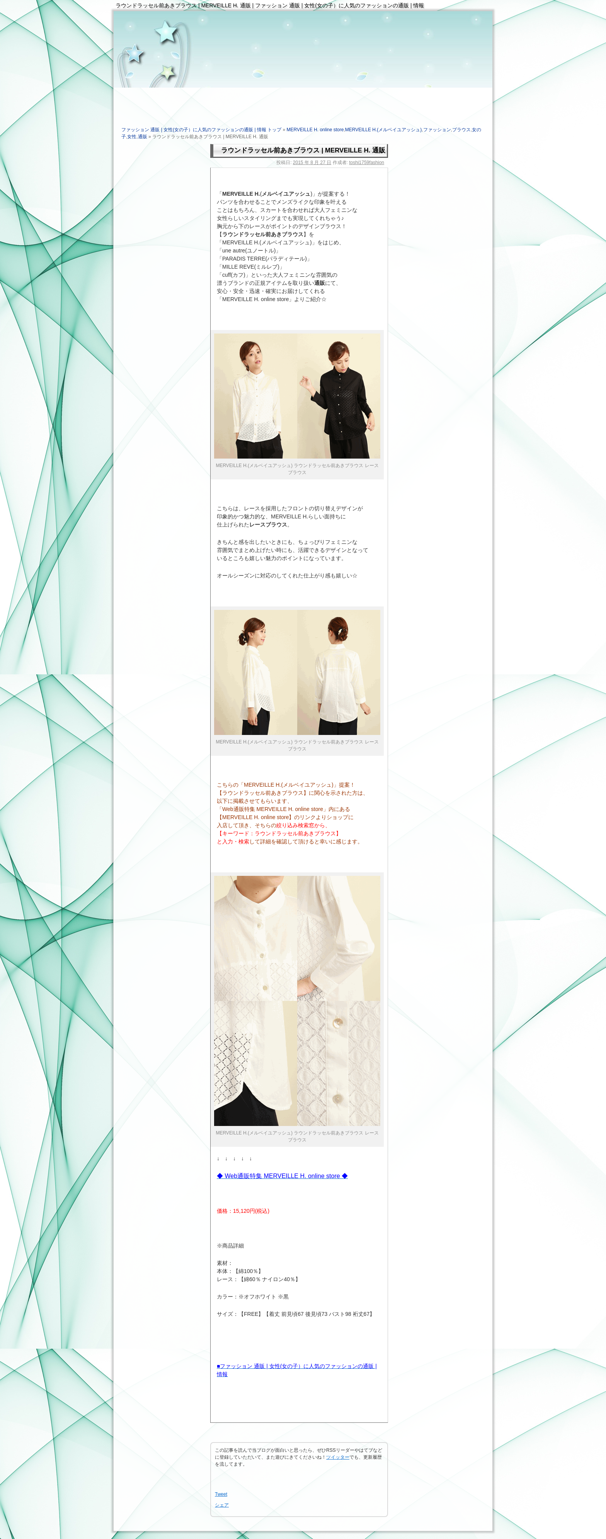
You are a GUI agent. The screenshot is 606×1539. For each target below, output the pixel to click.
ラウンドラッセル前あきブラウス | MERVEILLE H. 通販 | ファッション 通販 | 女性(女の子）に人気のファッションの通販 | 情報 (270, 5)
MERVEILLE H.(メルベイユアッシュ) (383, 129)
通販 (142, 136)
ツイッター (337, 1457)
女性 (131, 136)
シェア (222, 1505)
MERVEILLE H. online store (315, 129)
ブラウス (461, 129)
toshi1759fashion (366, 162)
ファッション (437, 129)
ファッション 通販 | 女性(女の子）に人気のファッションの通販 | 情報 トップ (201, 129)
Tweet (221, 1494)
